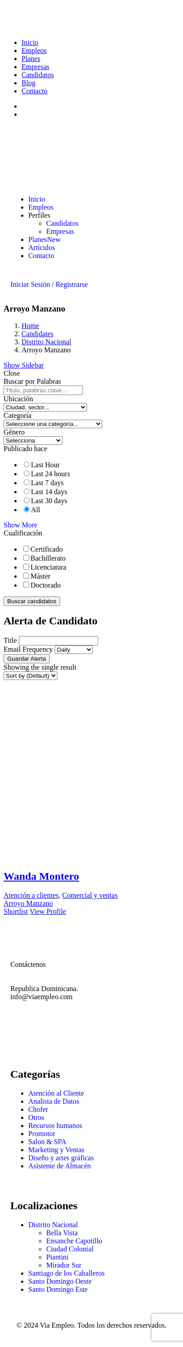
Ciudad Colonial (69, 1249)
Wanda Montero (41, 876)
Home (30, 325)
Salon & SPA (47, 1141)
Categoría (17, 415)
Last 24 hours (50, 474)
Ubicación (18, 399)
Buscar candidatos (32, 601)
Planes (31, 58)
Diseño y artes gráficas (61, 1158)
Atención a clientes (31, 895)
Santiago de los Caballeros (66, 1273)
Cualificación (23, 533)
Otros (36, 1117)
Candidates (37, 334)
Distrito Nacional (46, 342)
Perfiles (39, 215)
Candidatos (38, 75)
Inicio (30, 42)
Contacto (35, 91)
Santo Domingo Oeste (60, 1281)
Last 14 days (49, 492)
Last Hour (45, 465)
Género (14, 432)
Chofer (38, 1109)
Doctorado (45, 585)
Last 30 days (49, 501)
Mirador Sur (64, 1265)
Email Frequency (28, 649)
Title (10, 640)
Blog (28, 83)
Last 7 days (47, 483)
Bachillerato (47, 558)
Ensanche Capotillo (74, 1241)
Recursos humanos (55, 1125)
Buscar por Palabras (32, 381)
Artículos (41, 247)
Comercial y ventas (90, 895)
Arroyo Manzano (28, 903)
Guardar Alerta (26, 658)
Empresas (35, 66)
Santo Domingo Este (57, 1289)
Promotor (41, 1133)
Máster (40, 576)
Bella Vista (62, 1233)
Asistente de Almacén (59, 1166)
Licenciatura (48, 567)
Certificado (46, 549)
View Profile (48, 911)
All (35, 509)
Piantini (57, 1257)
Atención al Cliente (56, 1093)
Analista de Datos (53, 1101)
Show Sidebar (24, 365)
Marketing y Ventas (56, 1150)
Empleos (34, 50)
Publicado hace (25, 448)
